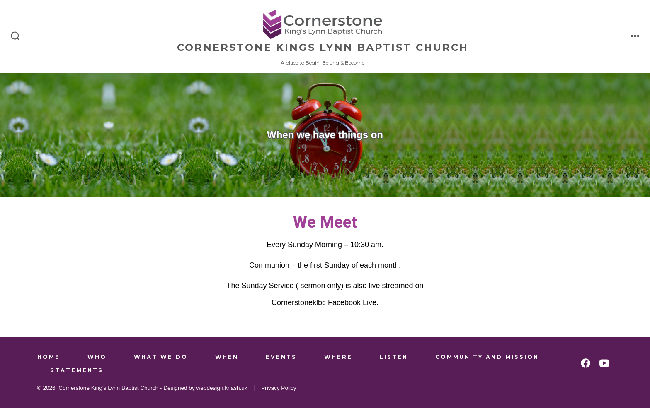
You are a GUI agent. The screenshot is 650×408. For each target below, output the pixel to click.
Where (338, 357)
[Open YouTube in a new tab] (604, 363)
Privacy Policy (278, 388)
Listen (394, 357)
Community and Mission (487, 357)
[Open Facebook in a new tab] (585, 363)
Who (97, 357)
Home (48, 357)
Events (281, 357)
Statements (76, 370)
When (226, 357)
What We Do (161, 357)
